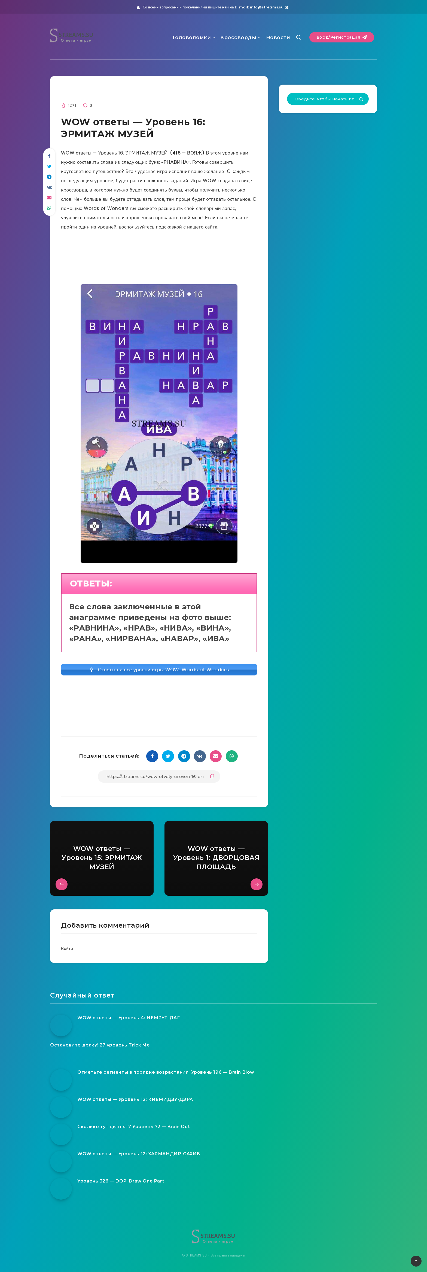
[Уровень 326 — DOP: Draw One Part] (61, 1189)
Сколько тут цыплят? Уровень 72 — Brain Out (133, 1126)
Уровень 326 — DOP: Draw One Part (120, 1181)
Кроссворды (238, 38)
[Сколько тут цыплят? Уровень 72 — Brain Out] (61, 1134)
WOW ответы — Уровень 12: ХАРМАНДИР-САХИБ (138, 1153)
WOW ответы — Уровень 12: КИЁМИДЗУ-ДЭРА (135, 1099)
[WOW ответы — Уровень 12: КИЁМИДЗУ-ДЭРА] (61, 1107)
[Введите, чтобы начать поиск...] (328, 99)
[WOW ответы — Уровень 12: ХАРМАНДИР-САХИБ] (61, 1161)
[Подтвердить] (361, 99)
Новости (278, 38)
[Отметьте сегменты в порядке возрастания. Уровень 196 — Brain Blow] (61, 1080)
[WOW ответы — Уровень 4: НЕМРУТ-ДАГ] (61, 1025)
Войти (67, 948)
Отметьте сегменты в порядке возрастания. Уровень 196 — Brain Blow (165, 1072)
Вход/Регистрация (342, 37)
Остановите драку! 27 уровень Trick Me (100, 1045)
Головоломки (192, 38)
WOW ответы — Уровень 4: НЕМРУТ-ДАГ (128, 1017)
